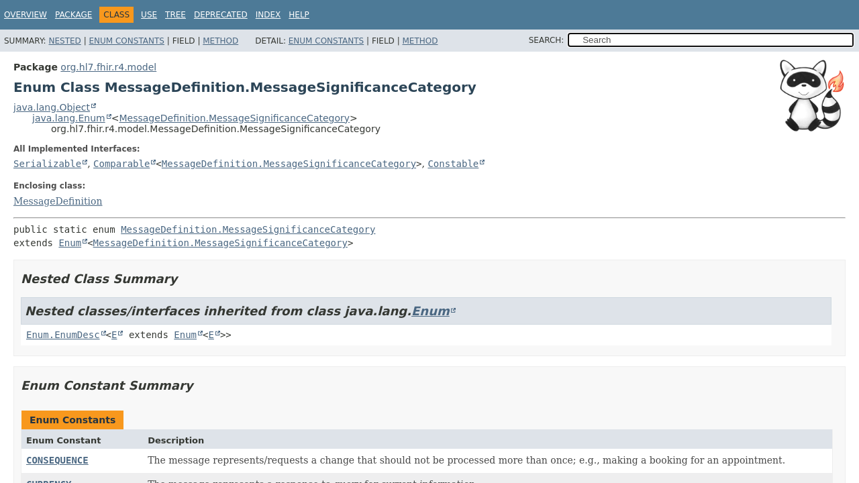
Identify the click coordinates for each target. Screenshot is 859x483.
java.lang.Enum (68, 118)
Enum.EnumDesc (63, 334)
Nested (64, 41)
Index (268, 14)
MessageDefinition (57, 201)
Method (220, 41)
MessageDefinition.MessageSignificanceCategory (234, 118)
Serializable (47, 163)
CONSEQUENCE (57, 460)
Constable (452, 163)
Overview (25, 14)
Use (149, 14)
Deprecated (221, 14)
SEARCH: (546, 40)
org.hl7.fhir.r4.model (108, 67)
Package (73, 14)
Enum (69, 242)
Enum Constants (126, 41)
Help (299, 14)
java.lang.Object (51, 107)
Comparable (121, 163)
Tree (175, 14)
